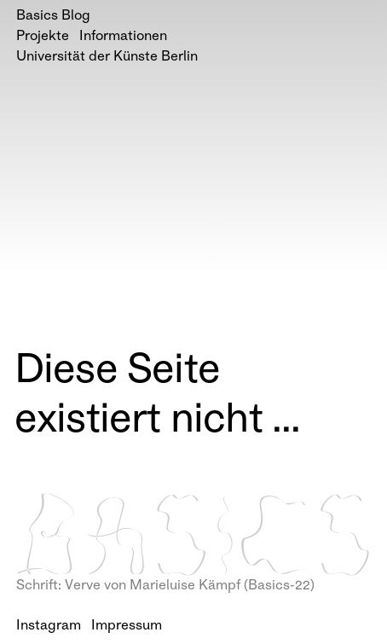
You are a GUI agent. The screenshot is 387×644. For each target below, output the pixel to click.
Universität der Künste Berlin (107, 57)
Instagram (48, 626)
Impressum (126, 626)
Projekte (42, 37)
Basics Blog (53, 16)
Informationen (123, 37)
